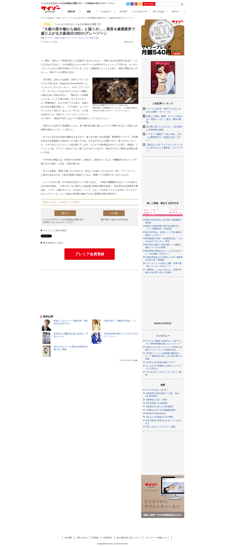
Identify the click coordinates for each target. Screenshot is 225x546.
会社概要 (68, 538)
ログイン (47, 230)
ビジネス (85, 38)
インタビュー (106, 11)
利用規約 (95, 538)
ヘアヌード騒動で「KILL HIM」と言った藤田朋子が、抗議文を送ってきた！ (163, 137)
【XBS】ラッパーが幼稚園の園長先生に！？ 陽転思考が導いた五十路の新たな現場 (163, 356)
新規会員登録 (149, 4)
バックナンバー (140, 11)
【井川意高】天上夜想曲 (156, 403)
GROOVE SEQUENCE (155, 413)
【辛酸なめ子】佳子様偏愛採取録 (160, 410)
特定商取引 (108, 538)
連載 (89, 11)
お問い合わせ (81, 538)
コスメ (69, 38)
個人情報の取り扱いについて (129, 538)
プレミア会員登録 (89, 254)
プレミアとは (158, 11)
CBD (63, 38)
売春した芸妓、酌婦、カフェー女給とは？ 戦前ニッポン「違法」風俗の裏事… (164, 119)
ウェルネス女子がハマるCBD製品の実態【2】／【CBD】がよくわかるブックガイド (64, 220)
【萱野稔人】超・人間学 (156, 399)
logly (135, 360)
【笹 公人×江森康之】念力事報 (159, 417)
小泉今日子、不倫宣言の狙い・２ (119, 320)
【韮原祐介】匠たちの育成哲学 (159, 406)
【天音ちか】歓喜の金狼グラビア (160, 362)
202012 (57, 38)
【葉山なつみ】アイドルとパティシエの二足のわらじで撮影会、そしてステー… (164, 147)
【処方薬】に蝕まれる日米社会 (114, 219)
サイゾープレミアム (51, 9)
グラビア (123, 11)
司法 (91, 38)
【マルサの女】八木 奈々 (156, 390)
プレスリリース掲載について (157, 538)
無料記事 (71, 11)
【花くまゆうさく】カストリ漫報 (160, 426)
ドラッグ (76, 38)
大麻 (96, 38)
